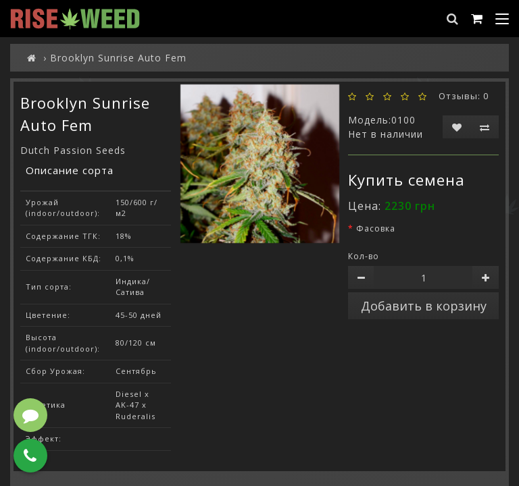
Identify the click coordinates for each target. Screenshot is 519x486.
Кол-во (363, 256)
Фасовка (375, 228)
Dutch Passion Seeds (73, 150)
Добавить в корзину (424, 306)
